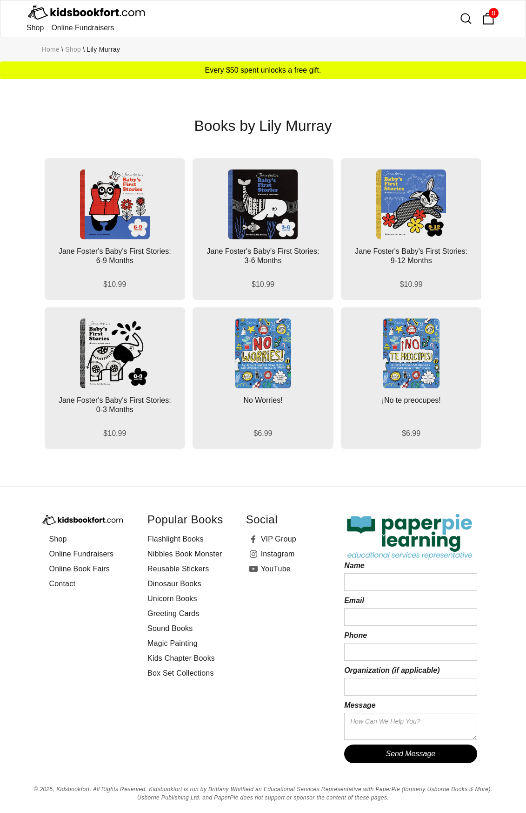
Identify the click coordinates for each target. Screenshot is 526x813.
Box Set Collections (180, 673)
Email (354, 600)
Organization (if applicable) (391, 670)
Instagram (278, 554)
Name (354, 565)
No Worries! (262, 400)
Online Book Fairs (79, 569)
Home (51, 49)
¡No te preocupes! (411, 400)
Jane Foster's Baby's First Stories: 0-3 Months (115, 404)
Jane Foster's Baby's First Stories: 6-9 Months (115, 255)
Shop (35, 28)
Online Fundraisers (82, 28)
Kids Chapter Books (181, 658)
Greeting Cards (173, 613)
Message (360, 705)
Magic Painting (172, 643)
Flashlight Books (175, 539)
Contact (62, 584)
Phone (355, 635)
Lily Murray (103, 49)
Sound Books (170, 628)
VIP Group (278, 539)
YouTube (276, 569)
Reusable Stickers (178, 569)
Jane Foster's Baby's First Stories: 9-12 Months (411, 255)
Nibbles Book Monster (184, 554)
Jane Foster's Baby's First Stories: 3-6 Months (263, 255)
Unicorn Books (172, 599)
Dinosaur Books (174, 584)
